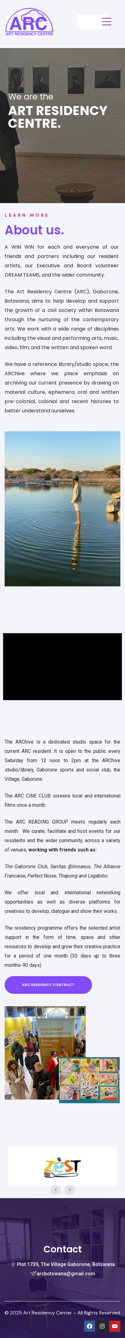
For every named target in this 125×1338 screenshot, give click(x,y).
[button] (48, 985)
